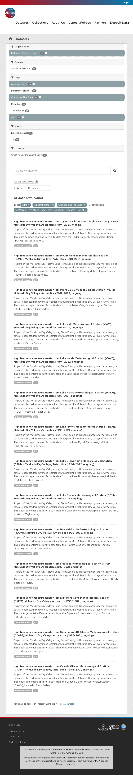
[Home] (10, 39)
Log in (126, 2)
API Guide (14, 725)
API (57, 703)
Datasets (22, 22)
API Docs (68, 703)
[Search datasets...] (62, 170)
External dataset (23, 246)
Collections (40, 22)
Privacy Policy (16, 731)
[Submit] (115, 170)
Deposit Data (119, 22)
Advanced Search (26, 181)
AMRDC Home (17, 742)
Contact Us (15, 736)
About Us (58, 22)
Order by (19, 188)
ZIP (35, 246)
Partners (100, 22)
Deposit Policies (79, 22)
